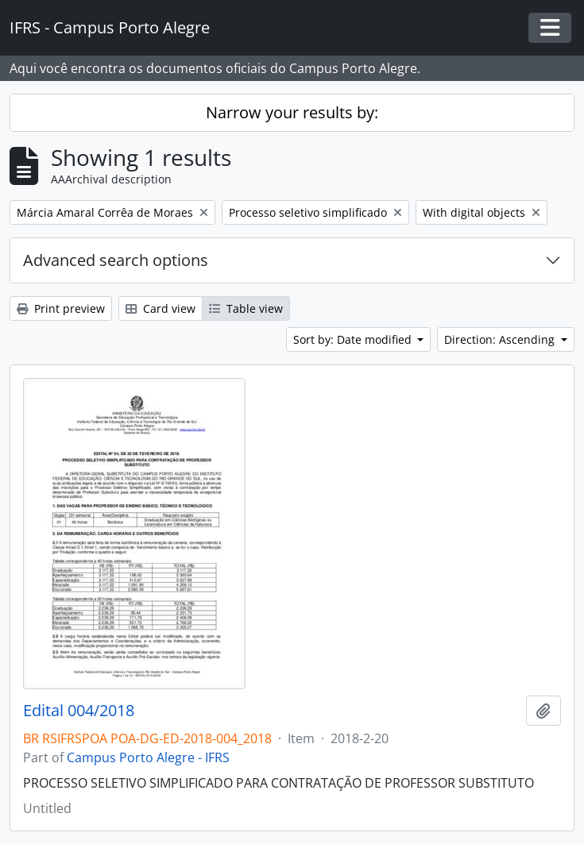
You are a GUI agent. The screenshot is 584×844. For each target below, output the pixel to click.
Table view (246, 308)
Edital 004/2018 (78, 710)
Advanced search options (115, 260)
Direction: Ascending (501, 339)
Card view (160, 308)
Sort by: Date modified (354, 339)
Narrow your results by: (292, 112)
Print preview (61, 308)
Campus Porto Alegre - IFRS (148, 757)
